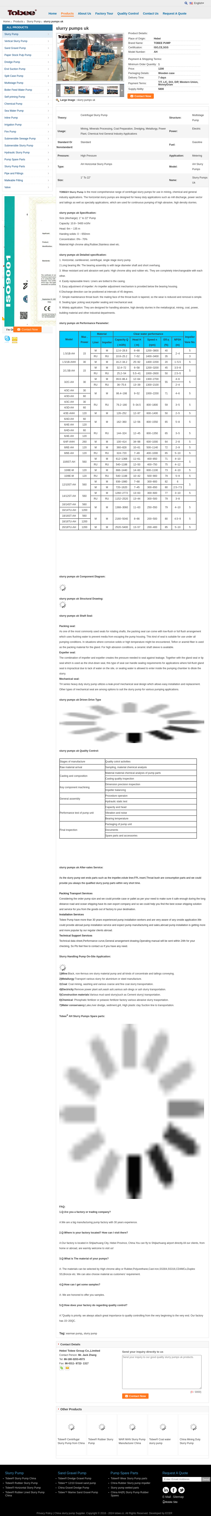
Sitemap (178, 1496)
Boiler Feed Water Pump (18, 89)
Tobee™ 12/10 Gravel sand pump (77, 1483)
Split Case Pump (13, 75)
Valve (7, 187)
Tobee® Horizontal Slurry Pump (23, 1487)
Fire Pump (10, 131)
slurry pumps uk (86, 100)
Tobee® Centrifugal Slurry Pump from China (71, 1441)
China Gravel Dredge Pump (73, 1487)
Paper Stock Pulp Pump (17, 55)
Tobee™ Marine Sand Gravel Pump (78, 1492)
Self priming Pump (14, 96)
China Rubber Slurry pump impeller (130, 1483)
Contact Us (150, 13)
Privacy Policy (45, 1513)
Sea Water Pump (14, 110)
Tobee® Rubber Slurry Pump (100, 1441)
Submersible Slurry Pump (18, 145)
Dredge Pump (12, 62)
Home (53, 13)
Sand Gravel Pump (15, 48)
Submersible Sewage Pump (20, 138)
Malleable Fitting (13, 180)
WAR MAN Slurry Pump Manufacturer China (132, 1441)
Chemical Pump (13, 103)
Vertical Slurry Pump (15, 41)
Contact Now (142, 96)
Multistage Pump (13, 82)
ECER (168, 1513)
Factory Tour (104, 13)
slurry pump (90, 1333)
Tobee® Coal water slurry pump (160, 1441)
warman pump (74, 1333)
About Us (84, 13)
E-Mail (166, 1496)
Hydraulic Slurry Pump (17, 152)
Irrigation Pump (13, 124)
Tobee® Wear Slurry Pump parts (129, 1478)
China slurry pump (64, 1513)
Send (206, 1479)
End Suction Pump (14, 69)
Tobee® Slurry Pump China (20, 1478)
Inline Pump (11, 117)
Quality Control (128, 13)
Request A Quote (175, 13)
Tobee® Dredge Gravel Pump (74, 1478)
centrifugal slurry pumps (139, 192)
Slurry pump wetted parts (125, 1487)
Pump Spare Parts (14, 159)
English (199, 3)
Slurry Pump (34, 21)
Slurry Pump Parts (14, 166)
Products (67, 13)
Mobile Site (169, 1502)
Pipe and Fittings (13, 173)
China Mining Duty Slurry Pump (190, 1441)
